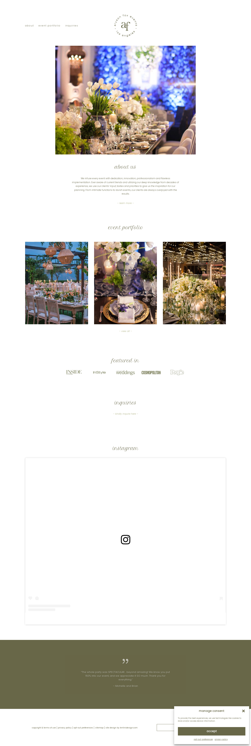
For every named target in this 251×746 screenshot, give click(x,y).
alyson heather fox (95, 618)
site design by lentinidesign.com (122, 728)
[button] (243, 711)
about (29, 25)
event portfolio (50, 25)
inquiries (71, 25)
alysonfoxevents (119, 618)
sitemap (99, 728)
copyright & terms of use (44, 728)
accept (212, 731)
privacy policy (221, 739)
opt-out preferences (203, 739)
